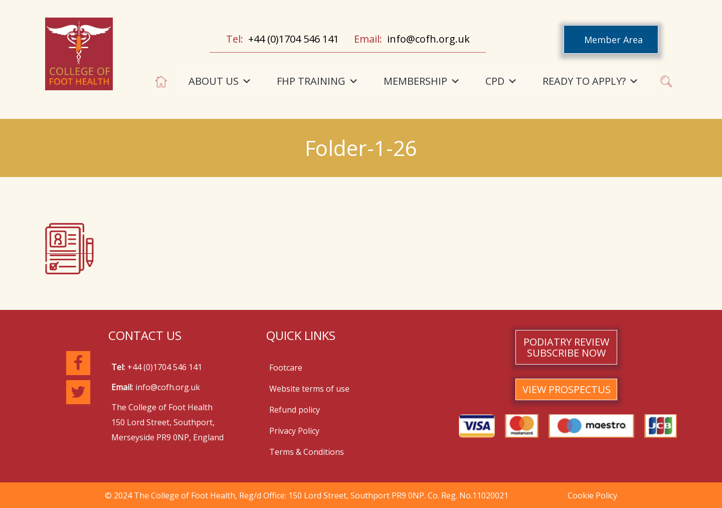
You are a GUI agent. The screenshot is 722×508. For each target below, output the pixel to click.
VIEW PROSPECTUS (566, 389)
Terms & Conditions (306, 451)
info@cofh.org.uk (428, 39)
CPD (501, 81)
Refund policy (294, 409)
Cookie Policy (592, 495)
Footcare (285, 367)
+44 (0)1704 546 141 (293, 39)
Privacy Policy (294, 430)
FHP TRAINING (317, 81)
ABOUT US (220, 81)
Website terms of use (309, 388)
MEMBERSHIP (422, 81)
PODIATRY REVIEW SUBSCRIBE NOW (566, 347)
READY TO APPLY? (591, 81)
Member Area (613, 40)
